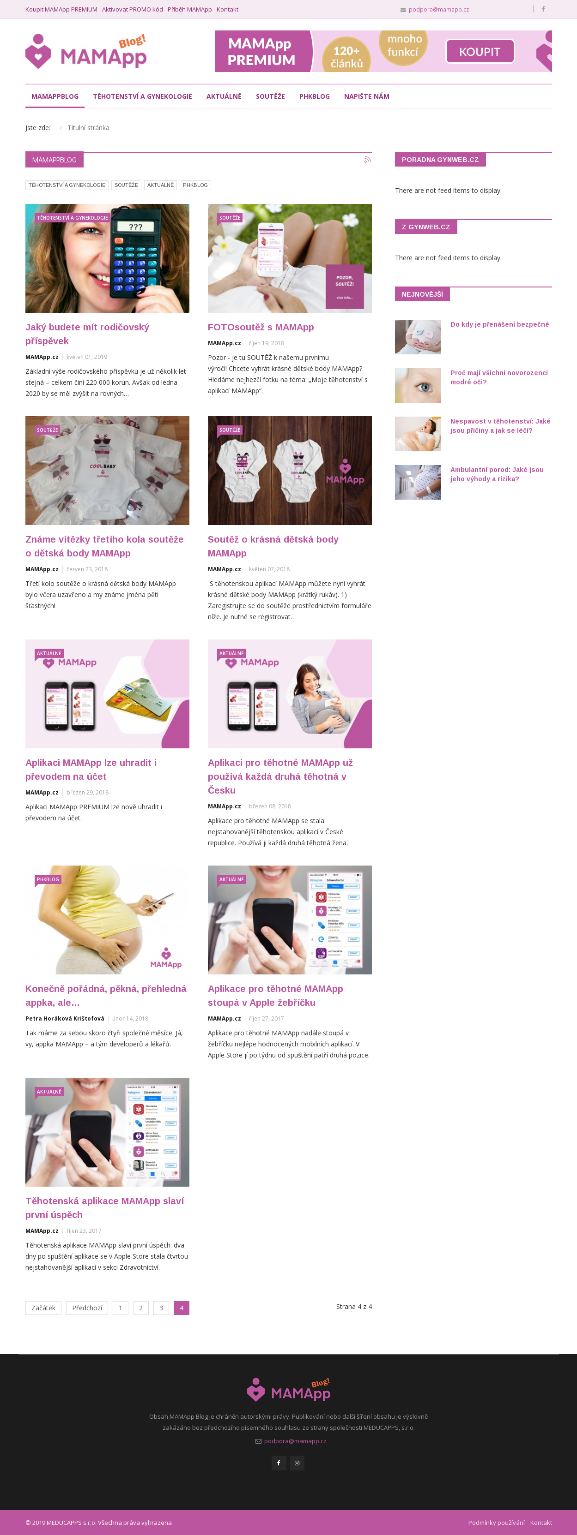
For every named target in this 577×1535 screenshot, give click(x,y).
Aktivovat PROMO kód (132, 9)
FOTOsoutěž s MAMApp (261, 327)
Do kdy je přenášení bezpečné (499, 324)
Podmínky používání (496, 1522)
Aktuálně (224, 96)
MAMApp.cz (42, 357)
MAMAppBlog (55, 96)
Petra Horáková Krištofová (64, 1018)
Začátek (43, 1307)
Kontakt (227, 9)
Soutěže (270, 96)
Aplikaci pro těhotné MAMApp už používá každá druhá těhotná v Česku (280, 776)
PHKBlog (195, 185)
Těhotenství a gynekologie (142, 96)
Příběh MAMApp (190, 9)
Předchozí (87, 1307)
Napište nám (366, 96)
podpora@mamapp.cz (439, 9)
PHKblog (314, 96)
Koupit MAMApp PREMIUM (61, 9)
